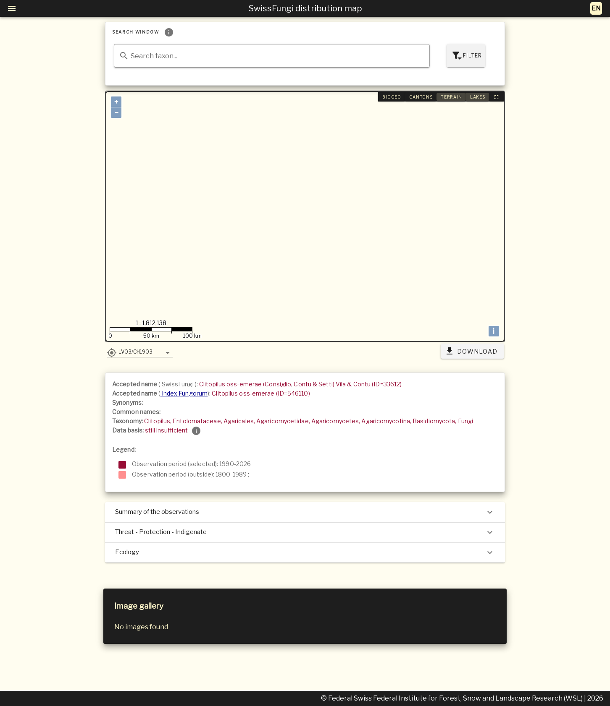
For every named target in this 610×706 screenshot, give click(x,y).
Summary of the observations (305, 512)
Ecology (305, 552)
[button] (140, 351)
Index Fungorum (184, 393)
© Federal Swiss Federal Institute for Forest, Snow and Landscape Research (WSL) (452, 698)
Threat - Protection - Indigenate (305, 532)
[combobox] (272, 56)
